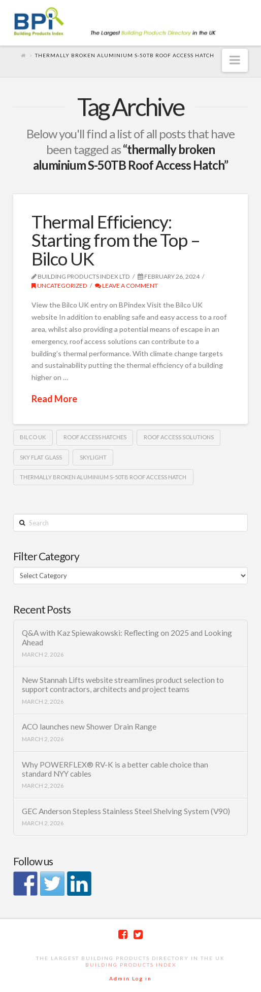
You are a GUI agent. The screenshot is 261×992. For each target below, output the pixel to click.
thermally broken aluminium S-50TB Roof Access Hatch (103, 477)
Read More (54, 398)
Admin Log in (130, 978)
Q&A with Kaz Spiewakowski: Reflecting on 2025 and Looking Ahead (127, 637)
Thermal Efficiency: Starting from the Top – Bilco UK (115, 240)
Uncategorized (59, 285)
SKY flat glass (41, 457)
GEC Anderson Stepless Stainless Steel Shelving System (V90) (126, 811)
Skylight (93, 457)
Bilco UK (33, 437)
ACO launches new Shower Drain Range (89, 726)
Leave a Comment (126, 285)
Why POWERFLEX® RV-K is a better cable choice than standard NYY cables (115, 769)
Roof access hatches (94, 437)
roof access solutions (179, 437)
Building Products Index (130, 965)
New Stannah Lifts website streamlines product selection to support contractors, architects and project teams (123, 684)
